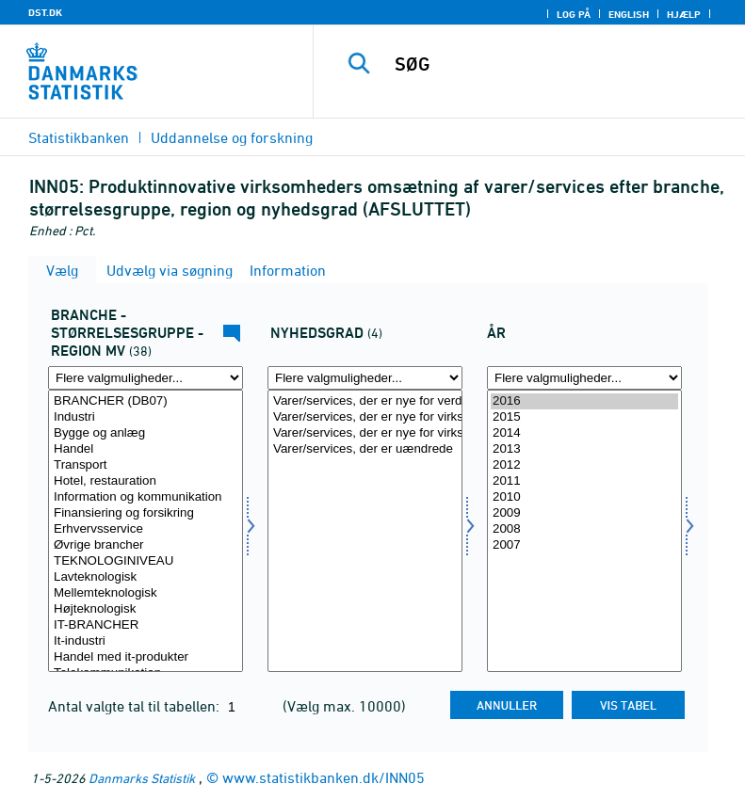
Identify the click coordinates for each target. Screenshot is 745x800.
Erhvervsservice (145, 529)
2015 (584, 417)
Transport (145, 465)
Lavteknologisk (145, 577)
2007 (584, 545)
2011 (584, 481)
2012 (584, 465)
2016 (584, 401)
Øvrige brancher (145, 545)
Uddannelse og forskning (232, 137)
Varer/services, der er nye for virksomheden (365, 433)
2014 (584, 433)
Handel (145, 449)
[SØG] (557, 64)
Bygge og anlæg (145, 433)
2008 (584, 529)
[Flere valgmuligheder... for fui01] (145, 378)
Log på (574, 14)
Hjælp (684, 14)
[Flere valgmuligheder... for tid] (584, 378)
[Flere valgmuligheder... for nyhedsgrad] (364, 378)
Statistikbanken (78, 137)
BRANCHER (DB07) (145, 401)
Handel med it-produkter (145, 657)
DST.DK (45, 12)
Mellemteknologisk (145, 593)
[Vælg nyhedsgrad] (364, 531)
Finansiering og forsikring (145, 513)
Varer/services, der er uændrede (365, 449)
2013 (584, 449)
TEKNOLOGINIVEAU (145, 561)
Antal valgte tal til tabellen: (135, 705)
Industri (145, 417)
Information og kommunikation (145, 497)
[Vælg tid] (584, 531)
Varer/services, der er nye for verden (365, 401)
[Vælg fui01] (145, 531)
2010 (584, 497)
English (628, 14)
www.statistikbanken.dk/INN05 (323, 777)
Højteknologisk (145, 609)
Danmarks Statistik (142, 778)
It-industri (145, 641)
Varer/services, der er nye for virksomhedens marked (365, 417)
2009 (584, 513)
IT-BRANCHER (145, 625)
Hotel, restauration (145, 481)
